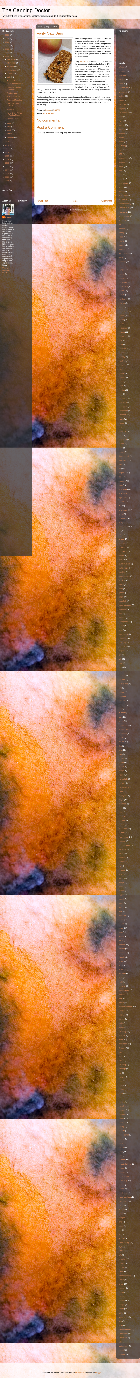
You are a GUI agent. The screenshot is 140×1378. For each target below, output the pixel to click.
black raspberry (125, 204)
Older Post (106, 201)
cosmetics (123, 402)
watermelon (123, 1317)
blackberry (123, 212)
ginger (121, 580)
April (9, 130)
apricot (121, 96)
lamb (121, 709)
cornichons (123, 398)
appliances (123, 92)
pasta (121, 903)
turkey (121, 1280)
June (9, 123)
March (10, 134)
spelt (120, 1156)
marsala (122, 783)
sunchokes (123, 1193)
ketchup (122, 676)
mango (121, 771)
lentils (121, 737)
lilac (120, 746)
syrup (121, 1205)
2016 (7, 152)
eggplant (122, 481)
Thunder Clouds (13, 80)
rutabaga (122, 1069)
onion (121, 878)
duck (120, 477)
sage (121, 1081)
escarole (122, 502)
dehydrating (123, 460)
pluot (121, 982)
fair (120, 506)
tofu (120, 1255)
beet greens (123, 183)
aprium (121, 100)
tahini (121, 1214)
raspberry (122, 1031)
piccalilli (122, 957)
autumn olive (124, 113)
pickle (121, 961)
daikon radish (124, 456)
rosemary (122, 1064)
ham (120, 613)
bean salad (123, 162)
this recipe (84, 61)
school (121, 1118)
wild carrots (123, 1334)
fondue (121, 539)
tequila (121, 1238)
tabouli (121, 1209)
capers (121, 274)
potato (121, 1002)
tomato (121, 1263)
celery (121, 307)
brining (121, 241)
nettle (121, 853)
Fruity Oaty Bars (13, 97)
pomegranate (124, 990)
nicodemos (79, 1372)
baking (121, 125)
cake (120, 266)
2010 (7, 174)
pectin (121, 940)
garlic (121, 560)
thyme (121, 1247)
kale (120, 667)
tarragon (122, 1218)
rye (120, 1073)
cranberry (122, 415)
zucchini (122, 1354)
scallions (122, 1114)
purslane (122, 1015)
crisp (120, 427)
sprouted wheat (125, 1164)
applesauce (123, 88)
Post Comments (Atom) (79, 210)
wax (120, 1321)
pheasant (122, 953)
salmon (121, 1089)
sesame (122, 1123)
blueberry (122, 220)
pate (120, 911)
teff (120, 1234)
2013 (7, 163)
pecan (121, 936)
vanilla (121, 1292)
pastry (121, 907)
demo (121, 464)
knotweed (122, 696)
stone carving (124, 1176)
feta (120, 522)
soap (121, 1143)
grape (121, 597)
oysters (121, 887)
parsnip (122, 899)
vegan (121, 1296)
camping (122, 270)
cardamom (123, 282)
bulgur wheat (124, 253)
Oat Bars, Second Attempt (14, 88)
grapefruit (122, 601)
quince (121, 1019)
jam (120, 655)
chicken (122, 332)
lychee (121, 762)
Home (75, 201)
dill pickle (122, 473)
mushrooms (123, 837)
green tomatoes (125, 605)
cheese (121, 315)
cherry (121, 320)
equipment (123, 497)
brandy (121, 233)
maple (121, 775)
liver (120, 754)
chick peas (123, 328)
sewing (121, 1127)
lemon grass (124, 729)
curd (120, 435)
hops (121, 630)
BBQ (120, 154)
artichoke (122, 104)
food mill (122, 543)
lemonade (123, 733)
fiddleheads (123, 526)
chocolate (122, 349)
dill (120, 469)
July (9, 77)
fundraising (123, 551)
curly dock (123, 440)
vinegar (122, 1305)
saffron (121, 1077)
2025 (7, 38)
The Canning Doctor (26, 10)
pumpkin (122, 1011)
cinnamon (122, 365)
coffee (121, 382)
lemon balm (123, 725)
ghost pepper (124, 576)
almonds (46, 113)
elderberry (123, 489)
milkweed (122, 804)
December (11, 59)
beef (120, 171)
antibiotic (122, 79)
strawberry (123, 1180)
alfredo (121, 67)
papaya (122, 891)
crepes (121, 423)
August (10, 73)
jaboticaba (123, 646)
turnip (121, 1284)
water (121, 1313)
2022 (7, 49)
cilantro (121, 361)
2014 (7, 159)
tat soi (121, 1226)
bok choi (122, 224)
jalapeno (122, 651)
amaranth (122, 75)
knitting (121, 692)
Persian (122, 949)
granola (122, 593)
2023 (7, 46)
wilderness (123, 1338)
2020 (7, 56)
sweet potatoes (125, 1197)
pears (121, 928)
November (11, 63)
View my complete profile (6, 270)
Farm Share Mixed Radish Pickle (14, 114)
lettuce (121, 742)
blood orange (124, 216)
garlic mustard (124, 564)
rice (120, 1056)
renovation (123, 1044)
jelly (120, 659)
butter (121, 257)
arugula (122, 108)
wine (120, 1342)
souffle (121, 1147)
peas (121, 932)
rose (120, 1060)
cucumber (123, 431)
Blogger (98, 1372)
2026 (7, 35)
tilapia (121, 1251)
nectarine (122, 849)
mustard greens (125, 845)
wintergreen (123, 1346)
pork (120, 998)
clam (120, 369)
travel (121, 1271)
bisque (121, 191)
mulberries (123, 829)
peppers (122, 944)
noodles (122, 858)
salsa (121, 1094)
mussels (122, 841)
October (10, 66)
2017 (7, 149)
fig (120, 531)
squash (121, 1172)
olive (120, 874)
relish (121, 1040)
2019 (7, 142)
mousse (122, 820)
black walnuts (124, 208)
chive (121, 344)
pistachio (122, 973)
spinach (122, 1160)
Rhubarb (122, 1048)
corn (120, 394)
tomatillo (122, 1259)
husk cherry (123, 634)
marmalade (123, 779)
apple (121, 84)
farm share (123, 510)
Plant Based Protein (15, 84)
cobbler (122, 373)
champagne (123, 311)
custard (122, 452)
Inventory (122, 642)
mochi (121, 812)
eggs (121, 485)
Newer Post (42, 201)
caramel (122, 278)
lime (120, 750)
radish (121, 1023)
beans (121, 166)
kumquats (122, 704)
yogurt (121, 1350)
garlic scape (123, 568)
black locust (123, 199)
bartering (122, 146)
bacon (121, 121)
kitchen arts (123, 684)
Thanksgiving (124, 1243)
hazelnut (122, 617)
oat (52, 113)
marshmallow (124, 787)
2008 (7, 181)
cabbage (122, 262)
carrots (121, 291)
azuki (121, 117)
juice (120, 663)
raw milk (122, 1036)
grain (121, 589)
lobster (121, 758)
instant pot (123, 638)
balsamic (122, 129)
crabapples (123, 406)
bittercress (123, 195)
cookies (122, 390)
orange (121, 882)
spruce (121, 1168)
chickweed (123, 336)
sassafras (122, 1106)
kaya (120, 671)
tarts (120, 1222)
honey (121, 626)
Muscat (121, 833)
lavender (122, 713)
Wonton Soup (12, 119)
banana (122, 133)
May (9, 127)
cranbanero (123, 411)
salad (121, 1085)
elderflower (123, 493)
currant (121, 444)
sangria (122, 1102)
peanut (121, 924)
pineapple (122, 969)
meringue (122, 796)
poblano (122, 986)
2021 (7, 53)
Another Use (12, 93)
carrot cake (123, 286)
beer (120, 175)
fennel (121, 514)
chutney (122, 357)
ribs (120, 1052)
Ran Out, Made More (13, 105)
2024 (7, 42)
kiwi (120, 688)
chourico (122, 353)
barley (121, 142)
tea (120, 1230)
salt (120, 1098)
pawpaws (122, 916)
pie (120, 965)
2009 (7, 177)
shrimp (121, 1139)
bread (121, 237)
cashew (122, 295)
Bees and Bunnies (14, 100)
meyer (121, 800)
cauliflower (123, 299)
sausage (122, 1110)
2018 (7, 145)
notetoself (122, 862)
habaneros (123, 609)
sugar (121, 1185)
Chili (120, 340)
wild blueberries (125, 1329)
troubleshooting (125, 1276)
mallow (121, 767)
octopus (122, 870)
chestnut (122, 324)
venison (122, 1300)
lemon (121, 721)
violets (121, 1309)
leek (120, 717)
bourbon (122, 228)
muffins (121, 824)
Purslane (10, 109)
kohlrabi (122, 700)
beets (121, 187)
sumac (121, 1189)
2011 (7, 170)
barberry (122, 137)
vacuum (122, 1288)
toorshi (121, 1267)
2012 (7, 166)
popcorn (122, 994)
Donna (8, 217)
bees (121, 179)
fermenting (123, 518)
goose (121, 584)
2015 (7, 156)
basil (120, 150)
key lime (122, 680)
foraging (122, 547)
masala (121, 791)
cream (121, 419)
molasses (122, 816)
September (12, 70)
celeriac (122, 303)
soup (121, 1151)
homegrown (123, 622)
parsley (121, 895)
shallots (122, 1131)
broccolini (122, 249)
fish (120, 535)
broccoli (122, 245)
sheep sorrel (124, 1135)
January (10, 137)
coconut (122, 377)
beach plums (124, 158)
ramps (121, 1027)
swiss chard (123, 1201)
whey (121, 1325)
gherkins (122, 572)
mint (120, 808)
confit (121, 386)
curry (121, 448)
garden (121, 555)
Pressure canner (125, 1007)
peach (121, 920)
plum (121, 978)
